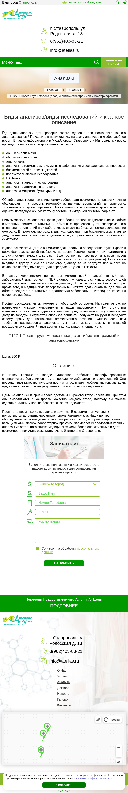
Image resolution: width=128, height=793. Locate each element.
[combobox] (67, 484)
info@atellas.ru (65, 50)
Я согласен (64, 785)
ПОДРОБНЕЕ (64, 605)
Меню (13, 62)
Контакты (64, 705)
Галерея (63, 699)
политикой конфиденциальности (93, 778)
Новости (63, 693)
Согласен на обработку (70, 550)
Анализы (75, 90)
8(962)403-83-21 (66, 41)
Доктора (63, 688)
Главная (53, 90)
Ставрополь (28, 2)
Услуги (62, 676)
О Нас (61, 670)
